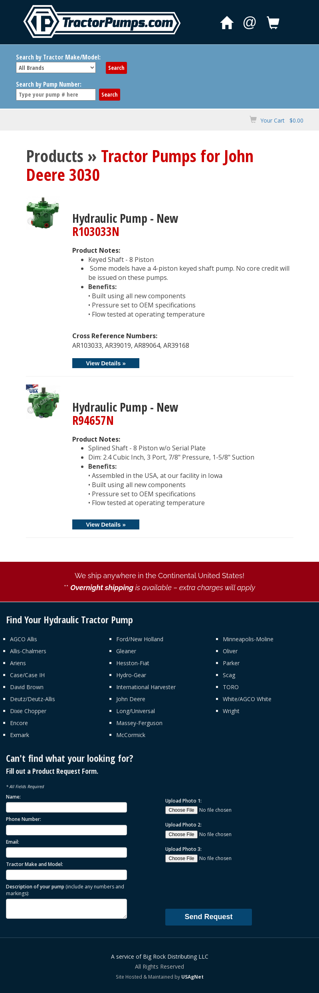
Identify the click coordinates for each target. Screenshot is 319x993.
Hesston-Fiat (132, 663)
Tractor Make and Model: (34, 864)
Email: (12, 841)
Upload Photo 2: (183, 824)
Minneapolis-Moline (248, 639)
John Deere (130, 699)
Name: (13, 796)
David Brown (27, 687)
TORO (231, 687)
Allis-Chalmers (28, 651)
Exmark (19, 735)
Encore (19, 723)
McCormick (130, 735)
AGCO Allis (23, 639)
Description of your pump (65, 890)
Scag (229, 675)
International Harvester (146, 687)
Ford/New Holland (139, 639)
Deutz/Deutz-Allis (32, 699)
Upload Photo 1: (183, 800)
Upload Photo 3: (183, 849)
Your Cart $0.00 (281, 120)
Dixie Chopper (28, 711)
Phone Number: (23, 819)
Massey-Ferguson (139, 723)
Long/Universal (135, 711)
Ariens (18, 663)
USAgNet (192, 976)
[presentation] (226, 885)
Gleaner (126, 651)
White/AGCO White (247, 699)
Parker (231, 663)
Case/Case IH (27, 675)
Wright (231, 711)
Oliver (230, 651)
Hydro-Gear (131, 675)
